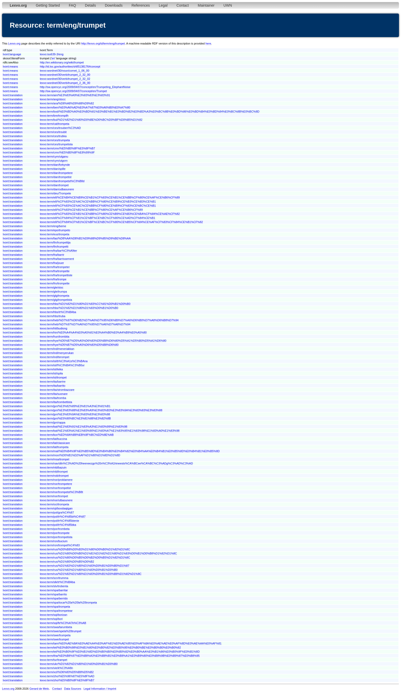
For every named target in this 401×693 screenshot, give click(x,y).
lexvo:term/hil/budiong (53, 328)
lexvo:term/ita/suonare (54, 393)
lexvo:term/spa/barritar (54, 590)
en (53, 58)
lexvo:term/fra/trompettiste (56, 275)
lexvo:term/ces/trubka (53, 136)
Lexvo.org (14, 43)
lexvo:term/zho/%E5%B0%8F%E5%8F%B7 (67, 680)
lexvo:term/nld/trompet (54, 471)
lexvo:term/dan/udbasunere (57, 189)
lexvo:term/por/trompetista (56, 537)
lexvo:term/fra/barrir (52, 254)
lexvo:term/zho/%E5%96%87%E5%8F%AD (67, 676)
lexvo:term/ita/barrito (52, 385)
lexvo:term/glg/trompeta (54, 295)
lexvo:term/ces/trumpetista (56, 144)
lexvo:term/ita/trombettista (56, 402)
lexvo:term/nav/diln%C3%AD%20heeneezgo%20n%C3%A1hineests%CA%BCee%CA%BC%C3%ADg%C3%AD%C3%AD (116, 463)
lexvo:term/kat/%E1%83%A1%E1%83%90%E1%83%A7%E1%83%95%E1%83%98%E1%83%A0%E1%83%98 (110, 430)
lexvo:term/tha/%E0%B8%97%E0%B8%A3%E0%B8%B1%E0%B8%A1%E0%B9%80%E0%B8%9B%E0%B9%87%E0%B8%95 (120, 655)
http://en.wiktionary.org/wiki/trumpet (62, 62)
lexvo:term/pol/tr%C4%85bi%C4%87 (63, 516)
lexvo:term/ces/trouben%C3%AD (60, 127)
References (140, 5)
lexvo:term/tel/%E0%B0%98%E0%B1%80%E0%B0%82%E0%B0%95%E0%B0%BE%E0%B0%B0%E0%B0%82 (110, 647)
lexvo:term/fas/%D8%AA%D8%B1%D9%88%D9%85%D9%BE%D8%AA (85, 238)
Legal (163, 5)
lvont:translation (13, 95)
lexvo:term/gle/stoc (51, 287)
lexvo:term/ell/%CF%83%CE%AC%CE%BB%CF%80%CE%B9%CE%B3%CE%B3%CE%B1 (98, 201)
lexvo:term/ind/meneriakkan (57, 348)
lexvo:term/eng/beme (53, 226)
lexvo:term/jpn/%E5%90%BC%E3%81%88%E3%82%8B (75, 418)
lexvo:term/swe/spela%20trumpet (60, 631)
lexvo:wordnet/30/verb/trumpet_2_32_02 (65, 78)
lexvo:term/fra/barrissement (57, 258)
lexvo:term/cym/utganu (54, 156)
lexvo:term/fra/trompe (53, 279)
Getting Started (48, 5)
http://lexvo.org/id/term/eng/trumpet (103, 43)
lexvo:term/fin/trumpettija (55, 242)
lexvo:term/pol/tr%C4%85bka (58, 524)
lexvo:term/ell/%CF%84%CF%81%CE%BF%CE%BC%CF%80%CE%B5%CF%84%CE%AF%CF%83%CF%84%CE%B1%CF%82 (121, 221)
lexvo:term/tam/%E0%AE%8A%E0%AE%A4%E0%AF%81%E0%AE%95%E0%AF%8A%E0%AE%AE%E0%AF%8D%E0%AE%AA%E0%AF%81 (130, 643)
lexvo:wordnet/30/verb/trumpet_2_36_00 (65, 82)
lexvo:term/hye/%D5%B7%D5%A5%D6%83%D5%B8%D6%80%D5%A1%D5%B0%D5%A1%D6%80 (103, 340)
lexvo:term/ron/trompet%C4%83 (60, 545)
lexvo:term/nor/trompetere (56, 483)
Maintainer (206, 5)
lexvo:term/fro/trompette (55, 283)
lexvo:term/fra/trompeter (55, 267)
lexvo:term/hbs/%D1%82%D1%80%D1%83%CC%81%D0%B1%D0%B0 (85, 303)
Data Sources (72, 688)
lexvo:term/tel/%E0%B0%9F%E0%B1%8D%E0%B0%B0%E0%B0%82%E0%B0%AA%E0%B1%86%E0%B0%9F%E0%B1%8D (120, 651)
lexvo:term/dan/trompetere (56, 172)
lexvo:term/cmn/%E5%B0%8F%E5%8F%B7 (67, 148)
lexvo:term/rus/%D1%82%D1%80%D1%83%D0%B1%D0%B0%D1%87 (84, 565)
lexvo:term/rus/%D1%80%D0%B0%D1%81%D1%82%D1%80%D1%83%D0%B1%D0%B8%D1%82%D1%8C (108, 553)
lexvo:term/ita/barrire (52, 381)
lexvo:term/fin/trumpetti (54, 246)
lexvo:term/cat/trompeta (54, 123)
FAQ (72, 5)
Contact (182, 5)
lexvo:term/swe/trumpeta (55, 635)
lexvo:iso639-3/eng (51, 54)
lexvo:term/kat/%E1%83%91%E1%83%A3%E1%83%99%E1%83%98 (83, 426)
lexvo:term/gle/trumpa (53, 291)
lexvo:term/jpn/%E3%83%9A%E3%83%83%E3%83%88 (75, 414)
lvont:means (10, 66)
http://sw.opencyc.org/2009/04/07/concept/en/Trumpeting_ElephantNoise (85, 86)
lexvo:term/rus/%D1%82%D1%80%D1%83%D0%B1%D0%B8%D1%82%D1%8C (90, 573)
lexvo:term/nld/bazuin (53, 467)
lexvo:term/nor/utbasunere (56, 500)
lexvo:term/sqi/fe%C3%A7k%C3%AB (63, 622)
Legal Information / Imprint (100, 688)
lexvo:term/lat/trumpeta (54, 447)
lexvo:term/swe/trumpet (54, 639)
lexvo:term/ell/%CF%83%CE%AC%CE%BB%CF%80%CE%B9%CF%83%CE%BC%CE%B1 (98, 205)
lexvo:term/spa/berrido (54, 598)
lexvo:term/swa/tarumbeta (56, 627)
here (208, 43)
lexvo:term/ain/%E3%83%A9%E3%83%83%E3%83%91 (75, 95)
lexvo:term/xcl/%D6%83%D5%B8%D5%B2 (67, 672)
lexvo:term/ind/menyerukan (57, 352)
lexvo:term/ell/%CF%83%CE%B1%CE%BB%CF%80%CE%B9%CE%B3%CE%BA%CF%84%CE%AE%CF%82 (110, 213)
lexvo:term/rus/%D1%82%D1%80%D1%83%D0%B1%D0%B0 (79, 569)
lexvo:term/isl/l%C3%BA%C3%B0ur (62, 365)
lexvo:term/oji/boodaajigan (56, 508)
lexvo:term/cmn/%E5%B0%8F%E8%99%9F (67, 152)
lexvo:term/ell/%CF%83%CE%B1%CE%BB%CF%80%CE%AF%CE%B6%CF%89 (91, 209)
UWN (228, 5)
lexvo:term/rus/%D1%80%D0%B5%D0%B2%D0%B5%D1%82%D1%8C (85, 557)
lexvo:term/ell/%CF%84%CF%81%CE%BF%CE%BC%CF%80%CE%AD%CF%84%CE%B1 (97, 217)
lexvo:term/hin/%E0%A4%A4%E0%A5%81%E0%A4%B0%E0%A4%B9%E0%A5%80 (93, 332)
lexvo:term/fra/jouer (52, 262)
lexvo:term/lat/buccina (53, 438)
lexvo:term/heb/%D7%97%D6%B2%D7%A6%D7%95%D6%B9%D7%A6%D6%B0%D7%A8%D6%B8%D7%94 (109, 320)
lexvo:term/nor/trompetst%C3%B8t (61, 492)
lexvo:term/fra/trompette (55, 271)
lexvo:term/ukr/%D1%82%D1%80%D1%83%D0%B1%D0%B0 (79, 663)
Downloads (113, 5)
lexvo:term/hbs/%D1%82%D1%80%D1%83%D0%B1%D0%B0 (79, 307)
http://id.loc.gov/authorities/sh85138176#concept (70, 66)
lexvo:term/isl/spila (51, 373)
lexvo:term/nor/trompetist (55, 487)
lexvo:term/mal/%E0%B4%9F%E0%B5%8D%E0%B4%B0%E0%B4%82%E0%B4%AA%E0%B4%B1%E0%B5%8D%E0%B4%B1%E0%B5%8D (130, 451)
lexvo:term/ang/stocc (53, 99)
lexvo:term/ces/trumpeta (55, 140)
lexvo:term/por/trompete (55, 532)
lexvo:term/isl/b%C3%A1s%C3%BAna (63, 361)
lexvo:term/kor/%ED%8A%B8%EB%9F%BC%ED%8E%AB (77, 434)
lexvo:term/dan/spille (52, 168)
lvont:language (12, 54)
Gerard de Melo (39, 688)
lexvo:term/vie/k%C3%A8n (56, 667)
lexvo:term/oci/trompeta (54, 504)
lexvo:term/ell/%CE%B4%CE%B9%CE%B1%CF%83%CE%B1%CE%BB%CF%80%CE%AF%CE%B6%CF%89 (110, 197)
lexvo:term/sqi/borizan (53, 614)
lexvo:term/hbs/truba (52, 316)
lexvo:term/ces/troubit (53, 131)
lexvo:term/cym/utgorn (54, 160)
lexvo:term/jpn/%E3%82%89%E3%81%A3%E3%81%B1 (75, 406)
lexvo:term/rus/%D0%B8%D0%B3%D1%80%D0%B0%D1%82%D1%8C (85, 549)
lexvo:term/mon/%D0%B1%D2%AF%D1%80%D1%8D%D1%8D (80, 455)
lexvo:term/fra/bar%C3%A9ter (58, 250)
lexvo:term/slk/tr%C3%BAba (57, 582)
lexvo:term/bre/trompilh (54, 115)
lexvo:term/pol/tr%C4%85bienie (59, 520)
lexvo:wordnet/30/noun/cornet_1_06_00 (64, 70)
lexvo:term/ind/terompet (54, 357)
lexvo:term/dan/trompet (54, 185)
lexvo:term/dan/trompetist (56, 176)
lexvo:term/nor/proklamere (56, 479)
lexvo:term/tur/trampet (53, 659)
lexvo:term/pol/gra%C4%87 (57, 512)
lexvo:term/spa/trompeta (55, 606)
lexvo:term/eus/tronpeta (54, 234)
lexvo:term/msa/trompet (54, 459)
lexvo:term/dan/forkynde (55, 164)
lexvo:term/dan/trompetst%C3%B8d (62, 181)
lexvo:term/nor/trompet (54, 496)
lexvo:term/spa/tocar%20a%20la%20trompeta (68, 602)
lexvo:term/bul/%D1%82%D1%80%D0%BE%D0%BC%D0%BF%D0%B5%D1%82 (91, 119)
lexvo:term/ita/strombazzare (57, 389)
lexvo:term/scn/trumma (54, 577)
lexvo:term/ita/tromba (53, 397)
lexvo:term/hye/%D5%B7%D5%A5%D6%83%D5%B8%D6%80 (79, 344)
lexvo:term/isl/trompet (53, 377)
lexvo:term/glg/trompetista (56, 299)
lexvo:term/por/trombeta (55, 528)
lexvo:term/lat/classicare (55, 442)
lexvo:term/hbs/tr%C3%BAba (58, 312)
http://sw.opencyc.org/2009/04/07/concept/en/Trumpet (73, 91)
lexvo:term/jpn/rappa (52, 422)
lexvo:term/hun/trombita (54, 336)
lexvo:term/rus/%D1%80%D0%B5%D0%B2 (67, 561)
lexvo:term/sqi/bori (51, 618)
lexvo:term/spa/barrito (53, 594)
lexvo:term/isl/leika (51, 369)
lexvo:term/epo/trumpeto (55, 230)
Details (90, 5)
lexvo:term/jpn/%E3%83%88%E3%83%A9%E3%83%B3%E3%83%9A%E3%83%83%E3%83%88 (101, 410)
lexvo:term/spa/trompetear (56, 610)
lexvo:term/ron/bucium (54, 541)
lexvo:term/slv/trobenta (54, 586)
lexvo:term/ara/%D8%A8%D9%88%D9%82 (67, 103)
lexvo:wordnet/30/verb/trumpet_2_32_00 (65, 74)
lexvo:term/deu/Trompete (55, 193)
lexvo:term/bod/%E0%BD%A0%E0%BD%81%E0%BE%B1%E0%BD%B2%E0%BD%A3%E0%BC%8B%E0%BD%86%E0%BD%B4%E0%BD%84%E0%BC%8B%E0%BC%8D (149, 111)
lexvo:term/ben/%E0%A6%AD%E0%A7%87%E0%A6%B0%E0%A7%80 (85, 107)
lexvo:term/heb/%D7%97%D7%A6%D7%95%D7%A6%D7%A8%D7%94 (85, 324)
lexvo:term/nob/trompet (54, 475)
